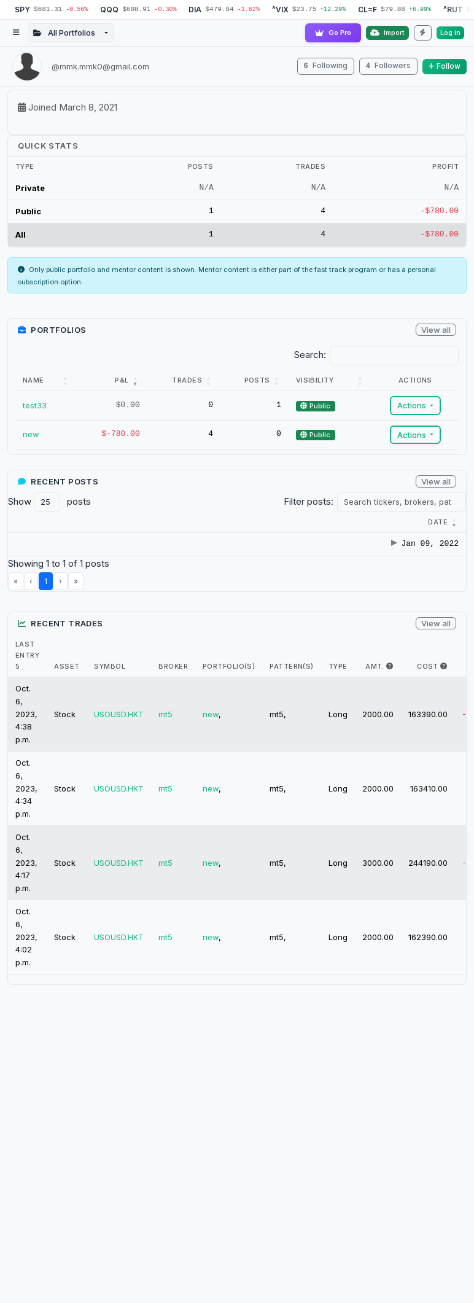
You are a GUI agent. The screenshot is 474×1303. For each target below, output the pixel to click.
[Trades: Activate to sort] (181, 382)
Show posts (49, 504)
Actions (412, 408)
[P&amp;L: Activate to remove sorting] (111, 382)
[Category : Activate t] (94, 524)
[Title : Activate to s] (173, 524)
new (31, 436)
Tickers (241, 523)
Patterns (364, 523)
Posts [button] (255, 382)
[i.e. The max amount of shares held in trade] (389, 681)
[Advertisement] (235, 1151)
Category (88, 523)
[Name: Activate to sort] (46, 382)
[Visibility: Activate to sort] (329, 382)
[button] (32, 523)
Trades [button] (184, 382)
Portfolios (434, 523)
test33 (35, 407)
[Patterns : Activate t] (370, 524)
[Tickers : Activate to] (247, 524)
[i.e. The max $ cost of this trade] (443, 681)
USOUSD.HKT (119, 729)
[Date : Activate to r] (34, 524)
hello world (157, 553)
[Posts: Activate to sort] (252, 382)
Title (146, 523)
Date (32, 523)
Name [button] (33, 382)
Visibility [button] (313, 382)
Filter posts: (308, 503)
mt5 (165, 729)
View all (436, 331)
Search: (310, 357)
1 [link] (45, 596)
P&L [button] (118, 382)
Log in (450, 32)
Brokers (301, 523)
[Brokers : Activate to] (307, 524)
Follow (444, 66)
